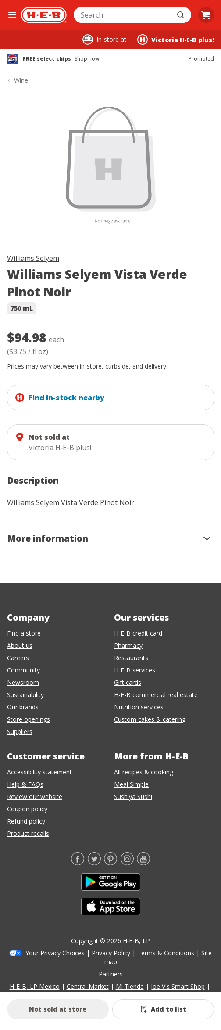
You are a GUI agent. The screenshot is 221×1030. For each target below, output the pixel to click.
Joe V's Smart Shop (178, 986)
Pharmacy (128, 645)
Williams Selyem (33, 258)
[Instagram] (127, 862)
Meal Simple (131, 784)
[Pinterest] (110, 862)
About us (19, 645)
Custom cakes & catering (149, 719)
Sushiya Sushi (133, 796)
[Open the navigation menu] (12, 15)
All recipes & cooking (143, 772)
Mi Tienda (130, 986)
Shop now (87, 58)
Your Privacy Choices (55, 953)
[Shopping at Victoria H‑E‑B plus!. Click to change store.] (175, 39)
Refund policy (26, 821)
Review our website (34, 796)
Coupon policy (27, 809)
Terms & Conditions (165, 953)
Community (23, 670)
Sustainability (25, 694)
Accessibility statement (39, 772)
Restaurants (131, 658)
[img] (110, 170)
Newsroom (23, 682)
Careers (18, 658)
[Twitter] (94, 862)
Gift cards (127, 682)
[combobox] (123, 15)
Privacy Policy (111, 953)
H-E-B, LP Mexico (35, 986)
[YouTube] (143, 862)
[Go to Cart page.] (206, 15)
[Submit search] (181, 15)
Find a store (24, 633)
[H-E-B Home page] (44, 15)
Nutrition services (139, 707)
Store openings (28, 719)
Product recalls (28, 833)
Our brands (23, 707)
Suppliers (19, 731)
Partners (111, 974)
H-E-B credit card (138, 633)
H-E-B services (134, 670)
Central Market (88, 986)
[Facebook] (77, 862)
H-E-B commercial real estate (156, 694)
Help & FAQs (25, 784)
